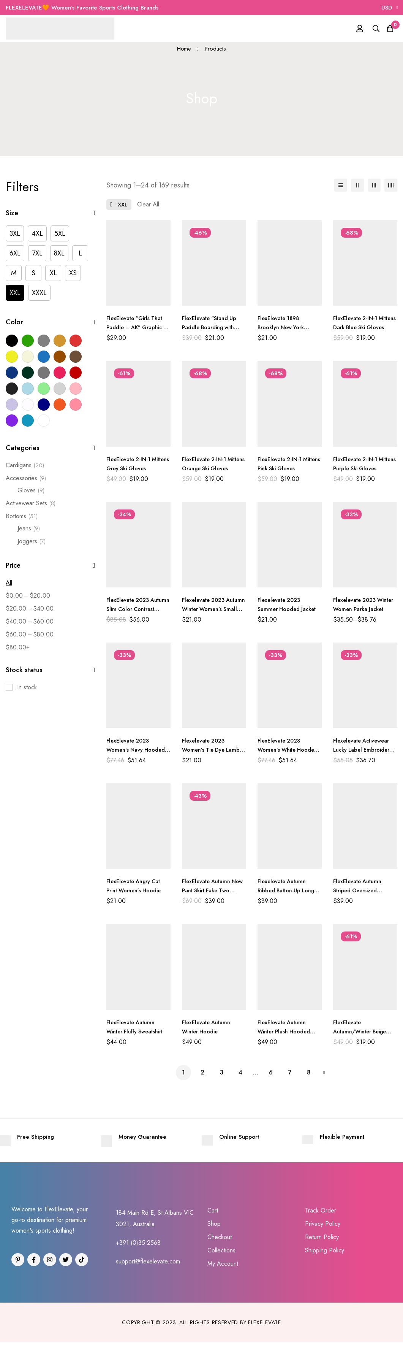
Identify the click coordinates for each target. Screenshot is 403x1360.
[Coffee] (76, 357)
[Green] (28, 341)
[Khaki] (60, 341)
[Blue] (44, 357)
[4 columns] (390, 185)
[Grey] (44, 341)
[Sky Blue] (28, 420)
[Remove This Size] (118, 204)
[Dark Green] (28, 373)
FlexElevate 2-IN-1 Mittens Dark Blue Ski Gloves (362, 327)
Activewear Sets (30, 503)
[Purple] (12, 420)
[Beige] (28, 357)
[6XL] (15, 253)
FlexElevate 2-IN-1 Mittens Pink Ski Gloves (282, 468)
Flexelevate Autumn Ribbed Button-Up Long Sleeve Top (285, 890)
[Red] (76, 341)
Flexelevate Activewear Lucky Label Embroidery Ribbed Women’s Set (365, 754)
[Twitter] (65, 1277)
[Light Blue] (28, 388)
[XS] (73, 273)
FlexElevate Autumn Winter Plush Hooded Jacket (287, 1031)
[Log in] (349, 28)
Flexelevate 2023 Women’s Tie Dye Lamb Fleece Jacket (214, 749)
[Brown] (60, 357)
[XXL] (15, 293)
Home (184, 48)
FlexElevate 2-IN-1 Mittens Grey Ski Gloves (131, 468)
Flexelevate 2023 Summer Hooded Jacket (281, 608)
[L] (80, 253)
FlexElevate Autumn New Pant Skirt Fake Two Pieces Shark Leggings (210, 895)
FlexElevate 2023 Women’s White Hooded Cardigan (283, 749)
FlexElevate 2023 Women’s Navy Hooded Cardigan (131, 749)
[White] (44, 420)
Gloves (30, 490)
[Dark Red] (76, 373)
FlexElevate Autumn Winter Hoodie (209, 1027)
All (9, 582)
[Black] (12, 341)
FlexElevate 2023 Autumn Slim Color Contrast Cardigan (132, 608)
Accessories (26, 478)
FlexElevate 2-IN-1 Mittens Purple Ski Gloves (358, 468)
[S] (33, 273)
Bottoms (22, 516)
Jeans (28, 528)
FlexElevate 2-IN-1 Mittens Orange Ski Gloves (208, 468)
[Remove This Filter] (148, 204)
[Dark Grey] (44, 373)
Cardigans (25, 465)
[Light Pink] (76, 388)
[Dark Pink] (60, 373)
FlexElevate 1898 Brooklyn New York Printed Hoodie (284, 327)
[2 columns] (357, 185)
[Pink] (76, 404)
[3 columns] (374, 185)
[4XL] (37, 233)
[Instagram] (49, 1277)
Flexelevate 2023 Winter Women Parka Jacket (362, 608)
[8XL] (59, 253)
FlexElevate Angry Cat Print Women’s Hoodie (137, 886)
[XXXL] (39, 293)
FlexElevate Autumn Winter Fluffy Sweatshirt (133, 1031)
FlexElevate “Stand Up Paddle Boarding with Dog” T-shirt (212, 327)
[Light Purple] (12, 404)
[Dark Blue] (12, 373)
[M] (14, 273)
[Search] (368, 28)
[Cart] (387, 28)
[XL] (53, 273)
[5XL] (60, 233)
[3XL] (15, 233)
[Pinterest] (17, 1277)
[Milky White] (28, 404)
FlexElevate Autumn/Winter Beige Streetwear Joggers (364, 1031)
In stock (27, 687)
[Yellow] (12, 357)
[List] (340, 185)
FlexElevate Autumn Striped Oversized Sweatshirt (360, 890)
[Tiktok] (81, 1277)
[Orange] (60, 404)
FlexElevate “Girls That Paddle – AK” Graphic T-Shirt (138, 327)
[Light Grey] (60, 388)
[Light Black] (12, 388)
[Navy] (44, 404)
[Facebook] (33, 1277)
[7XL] (37, 253)
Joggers (31, 541)
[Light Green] (44, 388)
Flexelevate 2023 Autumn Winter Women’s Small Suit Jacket (208, 613)
